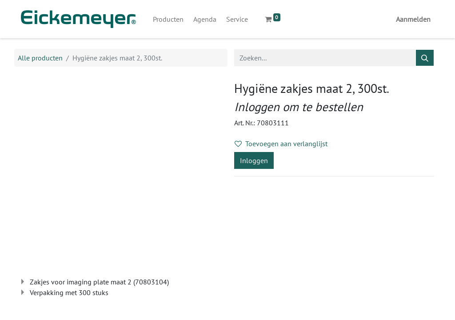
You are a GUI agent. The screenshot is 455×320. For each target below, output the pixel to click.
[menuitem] (168, 19)
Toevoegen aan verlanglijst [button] (281, 143)
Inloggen (254, 160)
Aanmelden (413, 19)
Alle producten (40, 57)
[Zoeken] (424, 57)
